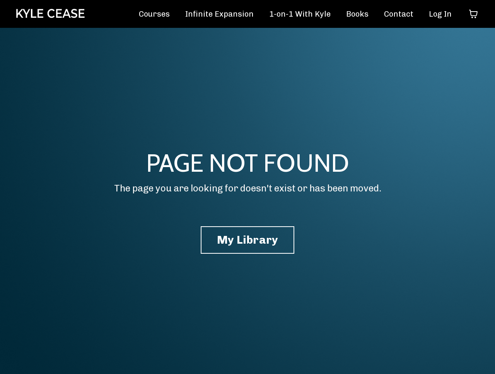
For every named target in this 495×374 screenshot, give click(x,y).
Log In (440, 14)
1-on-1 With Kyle (300, 14)
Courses (154, 14)
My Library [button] (247, 239)
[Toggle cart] (473, 14)
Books (357, 14)
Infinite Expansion (219, 14)
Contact (398, 14)
